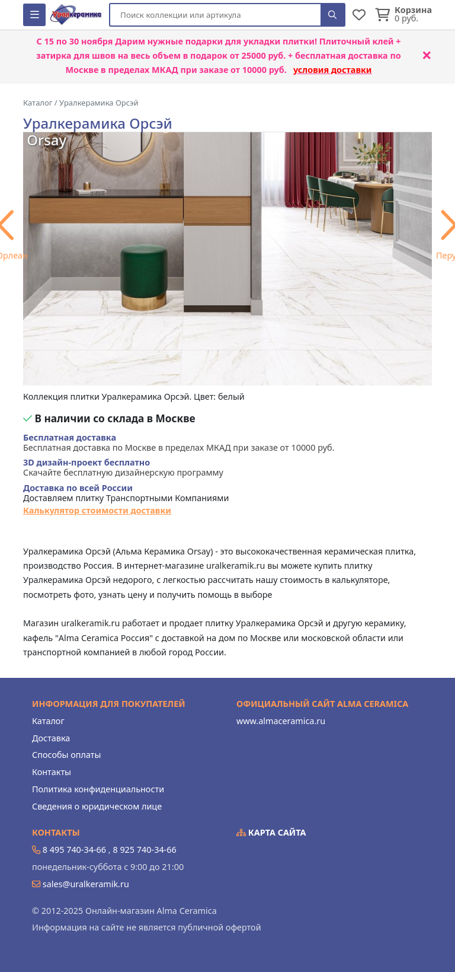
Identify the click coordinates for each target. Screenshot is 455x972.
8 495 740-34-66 (74, 849)
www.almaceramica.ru (280, 720)
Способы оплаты (66, 754)
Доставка (51, 738)
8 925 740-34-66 (144, 849)
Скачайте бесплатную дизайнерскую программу (123, 467)
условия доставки (332, 69)
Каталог (48, 720)
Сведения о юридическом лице (97, 806)
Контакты (51, 771)
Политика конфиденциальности (98, 789)
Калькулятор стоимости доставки (97, 510)
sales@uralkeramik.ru (86, 884)
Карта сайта (271, 832)
